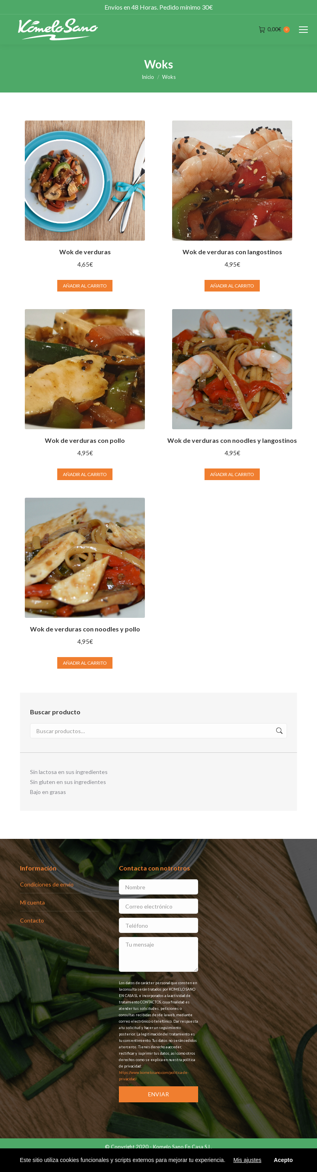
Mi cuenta (32, 902)
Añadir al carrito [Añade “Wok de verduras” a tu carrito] (85, 286)
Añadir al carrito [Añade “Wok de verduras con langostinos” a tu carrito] (232, 286)
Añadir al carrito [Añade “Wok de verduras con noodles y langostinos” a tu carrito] (232, 474)
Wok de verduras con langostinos (232, 251)
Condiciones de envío (47, 884)
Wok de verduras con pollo (85, 440)
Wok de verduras (85, 251)
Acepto (283, 1160)
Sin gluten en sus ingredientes (68, 781)
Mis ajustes (247, 1160)
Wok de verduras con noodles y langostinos (232, 440)
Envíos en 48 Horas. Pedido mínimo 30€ (158, 7)
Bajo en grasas (48, 791)
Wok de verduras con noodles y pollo (85, 629)
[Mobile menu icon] (303, 29)
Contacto (32, 920)
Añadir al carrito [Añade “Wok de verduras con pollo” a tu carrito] (85, 474)
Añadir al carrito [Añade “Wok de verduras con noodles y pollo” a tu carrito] (85, 663)
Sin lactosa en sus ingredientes (69, 771)
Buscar (279, 730)
